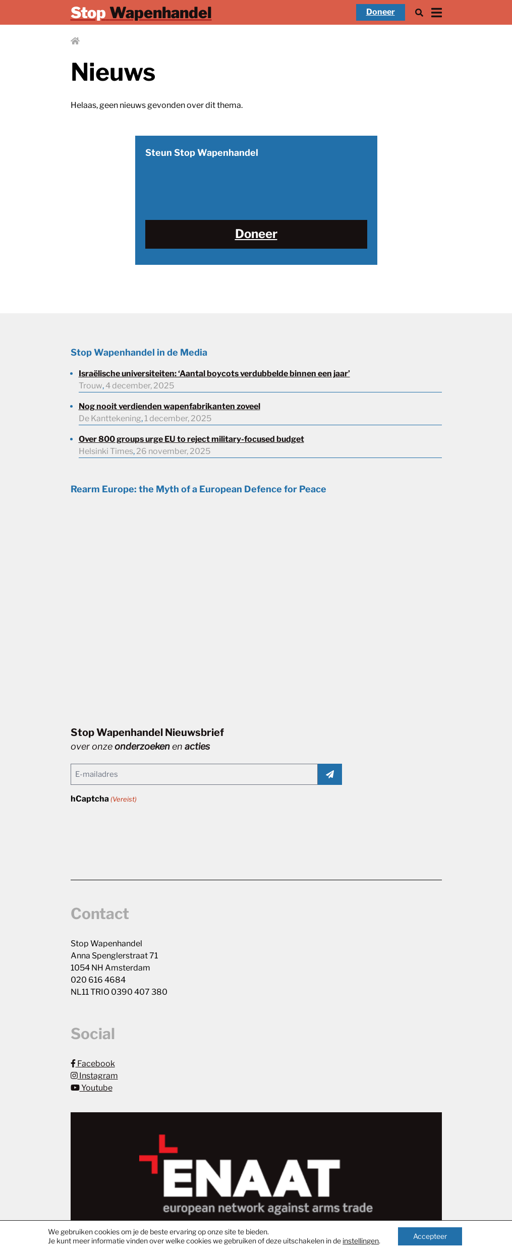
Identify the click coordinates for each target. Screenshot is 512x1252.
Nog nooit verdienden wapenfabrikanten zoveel (169, 406)
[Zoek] (419, 12)
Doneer (380, 12)
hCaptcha (104, 799)
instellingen (361, 1240)
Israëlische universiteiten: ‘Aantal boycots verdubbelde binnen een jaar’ (214, 373)
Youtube (91, 1088)
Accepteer (430, 1236)
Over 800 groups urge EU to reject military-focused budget (191, 439)
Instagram (94, 1075)
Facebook (93, 1063)
